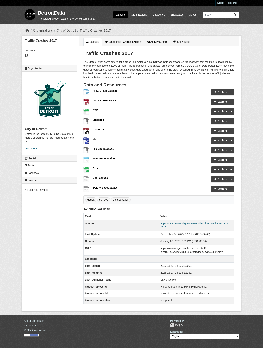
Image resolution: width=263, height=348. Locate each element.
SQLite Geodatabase (105, 187)
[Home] (27, 30)
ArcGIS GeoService (104, 100)
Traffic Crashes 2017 (95, 30)
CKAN (176, 325)
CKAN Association (34, 330)
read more (31, 148)
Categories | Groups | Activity (123, 41)
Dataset (92, 41)
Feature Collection (104, 158)
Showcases (177, 14)
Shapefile (98, 119)
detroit (91, 199)
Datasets (120, 14)
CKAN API (30, 325)
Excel (96, 168)
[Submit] (235, 15)
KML (95, 139)
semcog (103, 199)
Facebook (32, 173)
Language (176, 331)
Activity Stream (157, 41)
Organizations (139, 14)
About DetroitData (34, 320)
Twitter (30, 165)
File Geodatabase (103, 148)
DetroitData (51, 13)
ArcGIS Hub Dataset (105, 90)
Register (232, 2)
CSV (95, 110)
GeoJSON (98, 129)
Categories (159, 14)
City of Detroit (66, 30)
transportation (121, 199)
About (192, 14)
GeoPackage (100, 177)
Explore (220, 92)
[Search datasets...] (221, 15)
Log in (220, 2)
